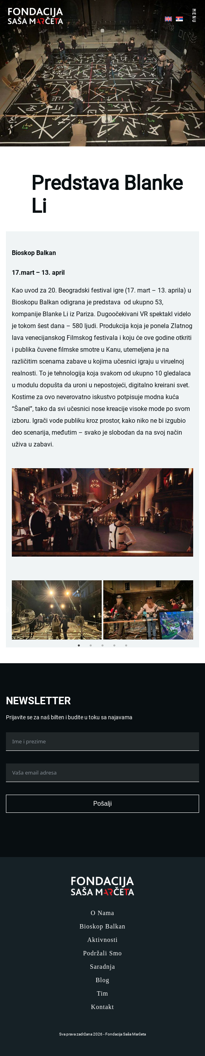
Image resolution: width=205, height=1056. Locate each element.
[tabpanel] (57, 610)
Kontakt (102, 1006)
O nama (102, 913)
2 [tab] (91, 645)
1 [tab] (79, 645)
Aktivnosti (102, 939)
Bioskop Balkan (103, 926)
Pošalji (102, 803)
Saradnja (102, 966)
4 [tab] (114, 645)
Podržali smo (102, 953)
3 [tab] (102, 645)
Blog (102, 980)
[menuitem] (168, 18)
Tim (102, 993)
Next (199, 610)
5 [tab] (126, 645)
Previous (6, 610)
